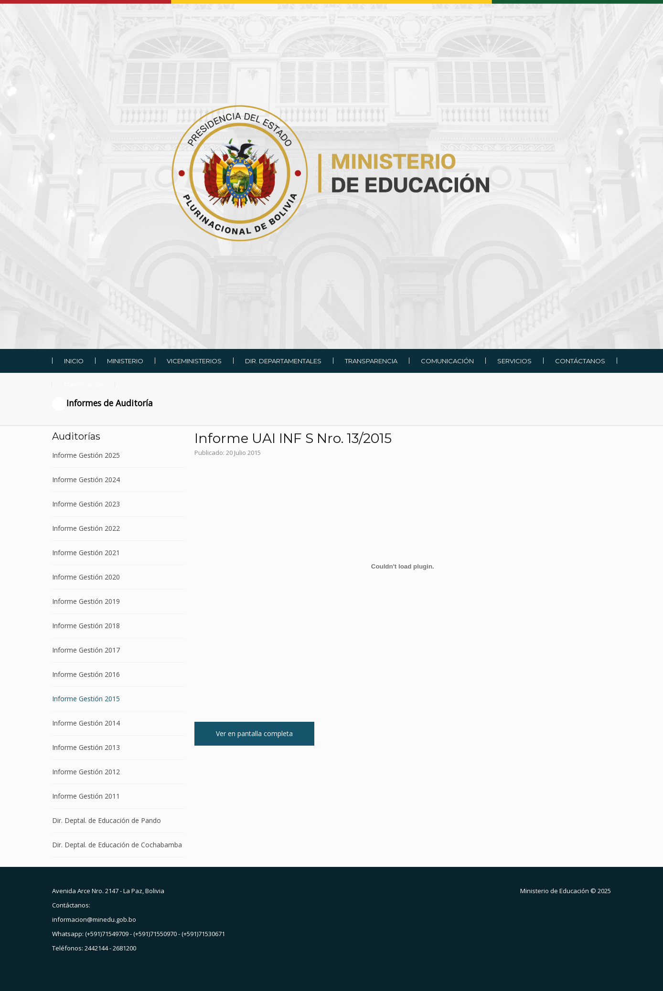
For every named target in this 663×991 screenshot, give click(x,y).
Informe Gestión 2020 (86, 576)
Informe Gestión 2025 (86, 456)
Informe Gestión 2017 (86, 649)
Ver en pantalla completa (254, 733)
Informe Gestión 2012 (86, 771)
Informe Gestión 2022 (86, 528)
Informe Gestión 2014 (86, 722)
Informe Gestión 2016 (86, 674)
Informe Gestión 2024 (86, 479)
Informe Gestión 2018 (86, 625)
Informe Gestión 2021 (86, 552)
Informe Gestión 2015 (86, 698)
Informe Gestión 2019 (86, 601)
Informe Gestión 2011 (86, 796)
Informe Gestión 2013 (86, 747)
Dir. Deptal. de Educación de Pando (106, 820)
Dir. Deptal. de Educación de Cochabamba (117, 844)
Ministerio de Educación (554, 890)
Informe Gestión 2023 (86, 503)
